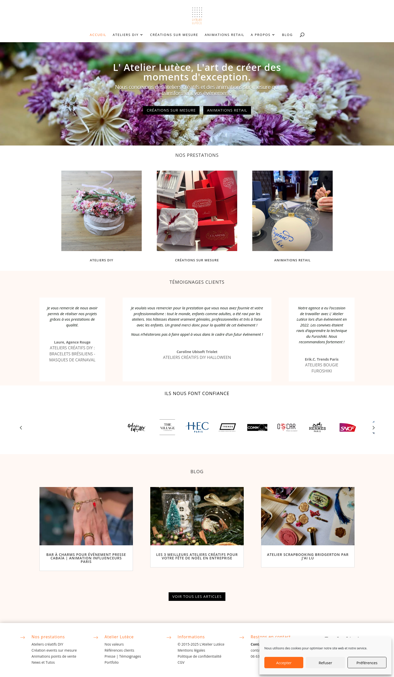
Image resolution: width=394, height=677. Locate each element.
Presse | (112, 656)
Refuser (325, 662)
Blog (287, 35)
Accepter (283, 662)
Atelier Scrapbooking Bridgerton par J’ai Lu (308, 556)
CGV (181, 662)
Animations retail (224, 35)
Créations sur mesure (174, 35)
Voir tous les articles (197, 596)
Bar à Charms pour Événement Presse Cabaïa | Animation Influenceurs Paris (86, 558)
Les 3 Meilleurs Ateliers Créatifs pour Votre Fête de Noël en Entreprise (197, 556)
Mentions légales (191, 650)
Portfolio (112, 662)
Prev (21, 427)
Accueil (98, 35)
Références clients (119, 650)
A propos (261, 35)
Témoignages (130, 656)
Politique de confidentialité (199, 656)
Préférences (367, 662)
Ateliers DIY (126, 35)
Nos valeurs (114, 644)
